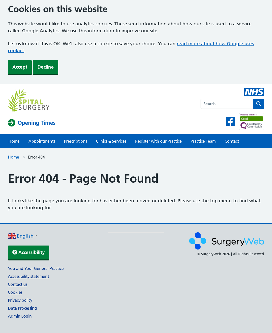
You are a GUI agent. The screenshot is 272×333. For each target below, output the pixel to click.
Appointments (42, 141)
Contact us (17, 284)
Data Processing (22, 308)
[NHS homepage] (32, 101)
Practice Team (203, 141)
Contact (232, 141)
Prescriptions (75, 141)
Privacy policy (20, 300)
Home (14, 141)
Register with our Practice (158, 141)
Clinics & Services (111, 141)
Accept (19, 67)
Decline (45, 67)
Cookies (15, 292)
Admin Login (20, 316)
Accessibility (28, 252)
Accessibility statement (28, 276)
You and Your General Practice (36, 268)
